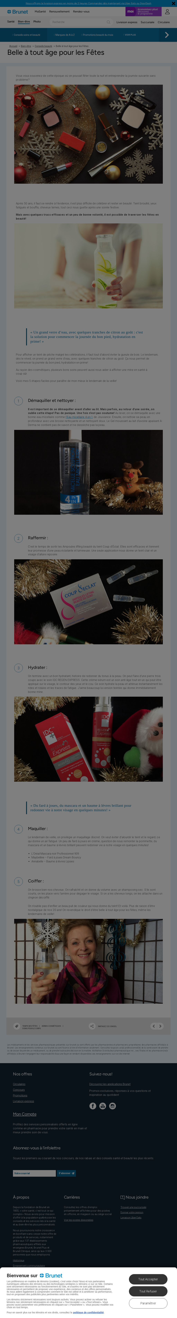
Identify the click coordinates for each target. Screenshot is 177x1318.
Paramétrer (148, 1303)
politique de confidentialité (88, 1312)
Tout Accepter (148, 1279)
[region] (88, 1292)
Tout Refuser (148, 1291)
